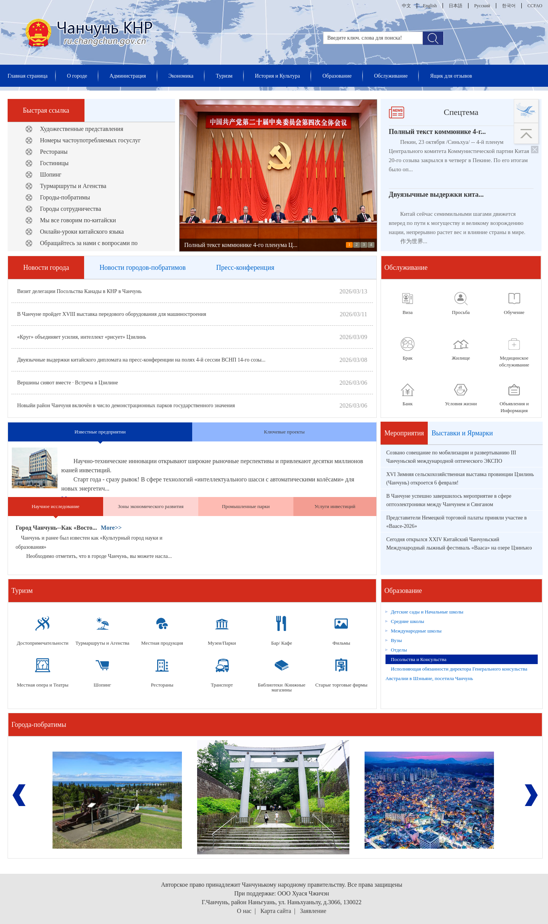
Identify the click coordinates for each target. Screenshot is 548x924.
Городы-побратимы (65, 197)
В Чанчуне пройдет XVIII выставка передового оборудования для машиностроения (111, 314)
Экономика (181, 76)
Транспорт (222, 685)
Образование (337, 76)
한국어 (509, 5)
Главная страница (28, 76)
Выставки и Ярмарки (462, 433)
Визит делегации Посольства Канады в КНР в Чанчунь (79, 291)
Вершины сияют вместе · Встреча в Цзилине (67, 383)
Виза (408, 312)
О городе (77, 76)
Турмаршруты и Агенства (73, 186)
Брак (408, 358)
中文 (406, 5)
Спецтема (461, 112)
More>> (111, 527)
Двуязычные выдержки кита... (436, 194)
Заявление (313, 911)
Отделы (399, 650)
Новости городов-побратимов (142, 267)
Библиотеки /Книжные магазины (281, 687)
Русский (482, 5)
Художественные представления (81, 129)
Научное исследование (55, 506)
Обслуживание (391, 76)
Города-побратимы (38, 724)
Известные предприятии (100, 432)
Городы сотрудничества (70, 209)
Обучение (514, 312)
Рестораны (53, 151)
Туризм (224, 76)
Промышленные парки (246, 506)
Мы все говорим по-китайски (78, 220)
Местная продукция (162, 643)
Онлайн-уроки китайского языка (82, 231)
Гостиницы (54, 163)
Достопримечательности (42, 643)
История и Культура (277, 76)
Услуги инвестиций (334, 506)
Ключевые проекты (284, 432)
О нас (244, 911)
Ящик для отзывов (451, 76)
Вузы (396, 640)
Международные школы (416, 631)
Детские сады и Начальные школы (427, 612)
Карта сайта (275, 911)
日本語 (455, 5)
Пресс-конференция (245, 267)
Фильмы (341, 643)
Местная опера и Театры (42, 685)
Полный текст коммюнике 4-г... (437, 131)
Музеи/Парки (222, 643)
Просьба (461, 312)
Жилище (461, 358)
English (430, 5)
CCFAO (534, 5)
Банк (408, 403)
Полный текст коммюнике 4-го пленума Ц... (240, 245)
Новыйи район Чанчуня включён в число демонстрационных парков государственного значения (126, 405)
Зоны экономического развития (151, 506)
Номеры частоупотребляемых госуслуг (90, 140)
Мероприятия (404, 433)
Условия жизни (461, 403)
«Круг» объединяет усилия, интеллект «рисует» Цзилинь (81, 337)
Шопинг (50, 174)
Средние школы (407, 621)
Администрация (128, 76)
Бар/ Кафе (281, 643)
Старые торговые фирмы (341, 685)
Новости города (46, 267)
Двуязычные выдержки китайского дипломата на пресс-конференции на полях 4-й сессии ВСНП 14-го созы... (141, 360)
